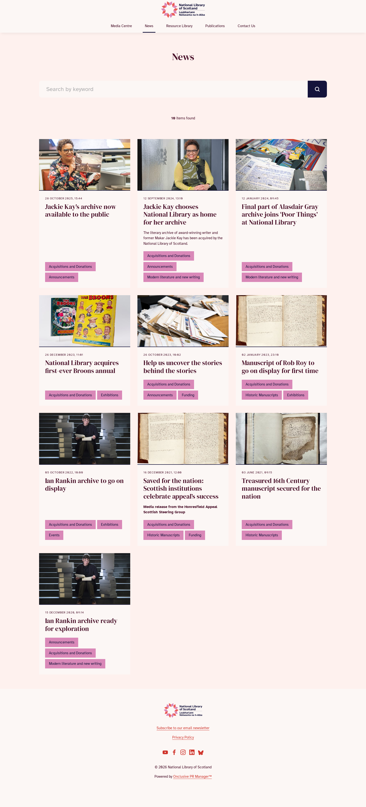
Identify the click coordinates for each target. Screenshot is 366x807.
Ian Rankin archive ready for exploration (81, 624)
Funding (188, 395)
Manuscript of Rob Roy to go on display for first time (280, 366)
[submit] (317, 89)
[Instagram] (183, 752)
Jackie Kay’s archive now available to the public (80, 210)
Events (54, 535)
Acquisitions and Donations (70, 266)
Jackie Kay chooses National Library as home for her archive (180, 214)
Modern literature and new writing (173, 277)
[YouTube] (165, 752)
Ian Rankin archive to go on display (84, 484)
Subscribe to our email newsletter (183, 728)
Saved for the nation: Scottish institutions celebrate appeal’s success (180, 488)
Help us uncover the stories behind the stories (182, 366)
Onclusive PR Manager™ (192, 776)
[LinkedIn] (192, 752)
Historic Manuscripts (262, 395)
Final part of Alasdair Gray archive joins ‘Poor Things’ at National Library (280, 214)
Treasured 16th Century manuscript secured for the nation (281, 488)
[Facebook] (174, 752)
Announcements (61, 277)
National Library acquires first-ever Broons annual (82, 366)
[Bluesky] (200, 752)
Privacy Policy (183, 737)
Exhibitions (109, 395)
